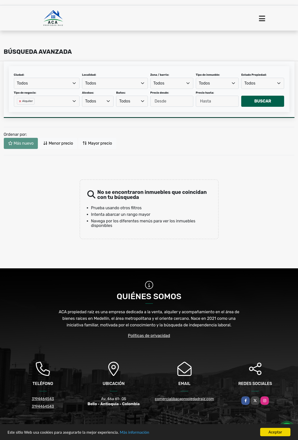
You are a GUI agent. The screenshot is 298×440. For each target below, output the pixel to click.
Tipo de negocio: (25, 92)
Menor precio (58, 143)
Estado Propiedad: (253, 74)
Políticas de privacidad (149, 335)
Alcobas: (88, 92)
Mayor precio (97, 143)
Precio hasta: (205, 92)
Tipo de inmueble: (208, 74)
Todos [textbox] (22, 83)
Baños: (120, 92)
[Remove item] (20, 101)
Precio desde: (159, 92)
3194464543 (43, 399)
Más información (134, 432)
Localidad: (89, 74)
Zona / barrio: (159, 74)
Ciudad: (19, 74)
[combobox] (47, 83)
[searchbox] (18, 109)
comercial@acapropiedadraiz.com (184, 399)
